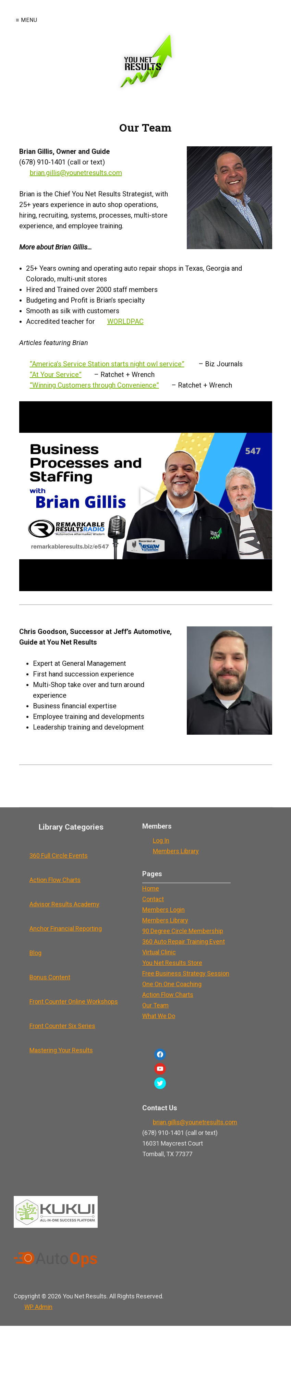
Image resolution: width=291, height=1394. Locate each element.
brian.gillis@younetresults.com (76, 173)
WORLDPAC (125, 321)
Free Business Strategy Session (185, 973)
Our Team (155, 1005)
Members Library (176, 851)
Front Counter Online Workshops (73, 1001)
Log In (161, 840)
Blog (35, 952)
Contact (153, 899)
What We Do (158, 1015)
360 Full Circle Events (58, 855)
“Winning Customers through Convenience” (94, 385)
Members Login (163, 909)
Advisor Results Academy (64, 904)
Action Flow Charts (55, 879)
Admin (38, 1306)
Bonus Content (49, 977)
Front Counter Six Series (62, 1025)
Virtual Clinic (159, 952)
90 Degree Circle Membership (182, 930)
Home (150, 888)
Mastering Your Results (61, 1050)
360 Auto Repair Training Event (183, 941)
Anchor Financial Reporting (65, 928)
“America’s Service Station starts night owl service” (107, 364)
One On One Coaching (172, 984)
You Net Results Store (172, 962)
